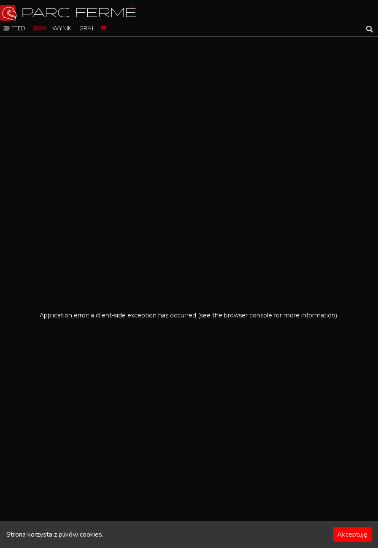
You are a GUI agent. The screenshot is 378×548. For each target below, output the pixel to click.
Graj (86, 28)
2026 (39, 28)
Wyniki (62, 28)
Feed (14, 28)
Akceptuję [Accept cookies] (352, 534)
